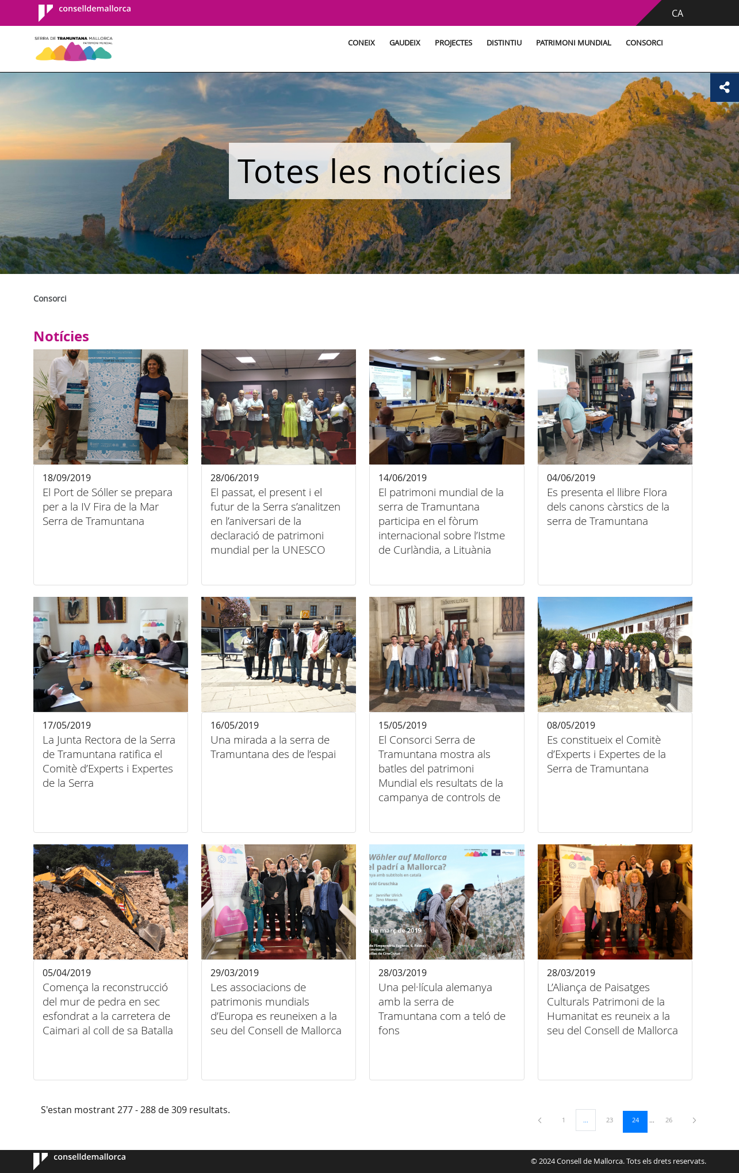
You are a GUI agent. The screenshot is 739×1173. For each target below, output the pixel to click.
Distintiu (504, 43)
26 (673, 1119)
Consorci (644, 43)
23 (614, 1119)
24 (639, 1119)
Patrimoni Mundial (573, 43)
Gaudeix (404, 43)
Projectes (453, 43)
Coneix (361, 43)
